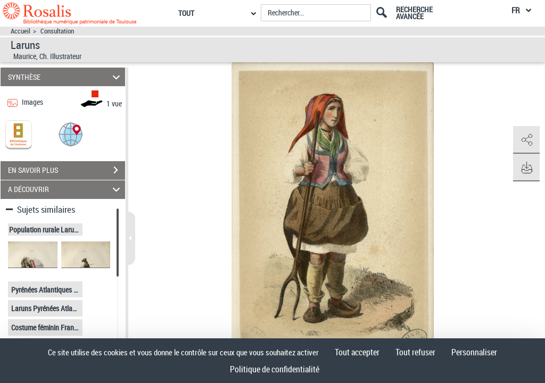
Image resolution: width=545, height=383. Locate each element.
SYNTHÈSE (65, 77)
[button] (70, 134)
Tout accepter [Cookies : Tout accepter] (357, 352)
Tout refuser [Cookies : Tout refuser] (415, 352)
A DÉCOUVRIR (65, 189)
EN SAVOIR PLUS (66, 170)
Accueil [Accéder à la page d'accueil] (20, 31)
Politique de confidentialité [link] (274, 369)
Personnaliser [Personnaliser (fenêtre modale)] (474, 352)
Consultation (57, 31)
